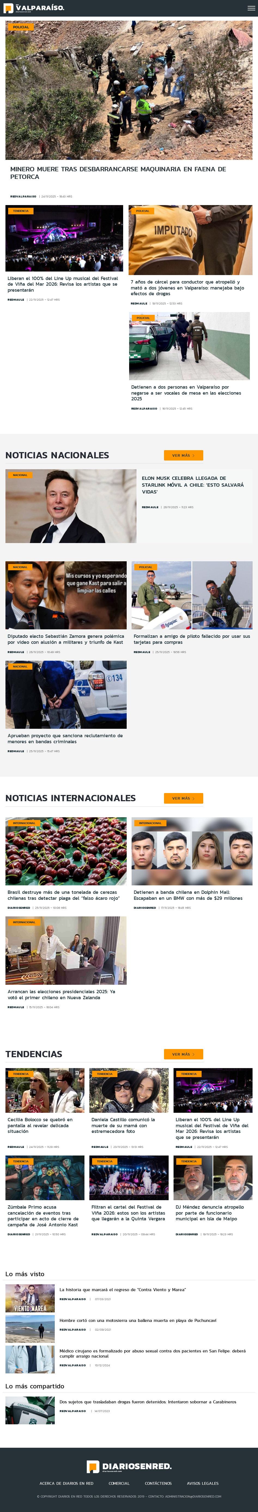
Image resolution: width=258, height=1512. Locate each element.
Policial (142, 211)
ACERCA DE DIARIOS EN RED (66, 1483)
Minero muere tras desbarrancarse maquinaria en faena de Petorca (118, 172)
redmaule (16, 299)
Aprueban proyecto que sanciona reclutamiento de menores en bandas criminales (65, 738)
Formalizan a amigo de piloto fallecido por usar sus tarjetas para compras (192, 639)
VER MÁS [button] (183, 455)
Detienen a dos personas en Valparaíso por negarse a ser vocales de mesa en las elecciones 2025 (186, 393)
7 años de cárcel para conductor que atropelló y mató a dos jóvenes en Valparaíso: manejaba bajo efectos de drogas (187, 288)
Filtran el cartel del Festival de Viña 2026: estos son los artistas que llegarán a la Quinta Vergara (128, 1212)
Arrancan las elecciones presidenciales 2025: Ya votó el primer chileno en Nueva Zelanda (61, 994)
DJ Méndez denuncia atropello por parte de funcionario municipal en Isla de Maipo (210, 1212)
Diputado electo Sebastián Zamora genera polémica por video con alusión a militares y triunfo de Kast (66, 639)
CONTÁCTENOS (158, 1483)
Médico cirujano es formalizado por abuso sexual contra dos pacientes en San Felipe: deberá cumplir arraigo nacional (153, 1353)
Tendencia (21, 211)
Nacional (20, 475)
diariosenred (19, 908)
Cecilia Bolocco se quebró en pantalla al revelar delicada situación (40, 1125)
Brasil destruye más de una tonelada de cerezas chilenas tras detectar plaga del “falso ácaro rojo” (64, 895)
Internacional (24, 823)
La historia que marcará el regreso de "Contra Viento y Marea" (123, 1290)
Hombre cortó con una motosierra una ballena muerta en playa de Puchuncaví (138, 1320)
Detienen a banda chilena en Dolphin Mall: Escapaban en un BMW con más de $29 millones (188, 895)
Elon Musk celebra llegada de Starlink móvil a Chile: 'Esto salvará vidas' (193, 485)
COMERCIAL (119, 1483)
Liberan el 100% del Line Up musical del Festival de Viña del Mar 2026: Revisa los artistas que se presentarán (63, 284)
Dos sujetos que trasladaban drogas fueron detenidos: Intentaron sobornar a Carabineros (148, 1402)
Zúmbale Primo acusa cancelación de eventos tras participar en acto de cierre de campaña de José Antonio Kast (43, 1215)
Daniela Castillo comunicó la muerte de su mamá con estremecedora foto (123, 1125)
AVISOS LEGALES (202, 1483)
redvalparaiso (23, 196)
